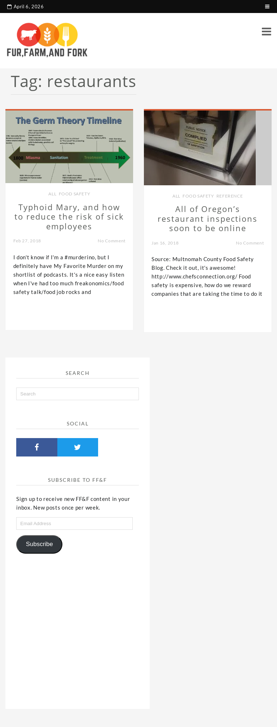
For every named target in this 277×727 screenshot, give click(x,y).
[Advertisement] (77, 628)
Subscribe (39, 544)
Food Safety (75, 193)
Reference (229, 196)
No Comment (112, 240)
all (52, 193)
